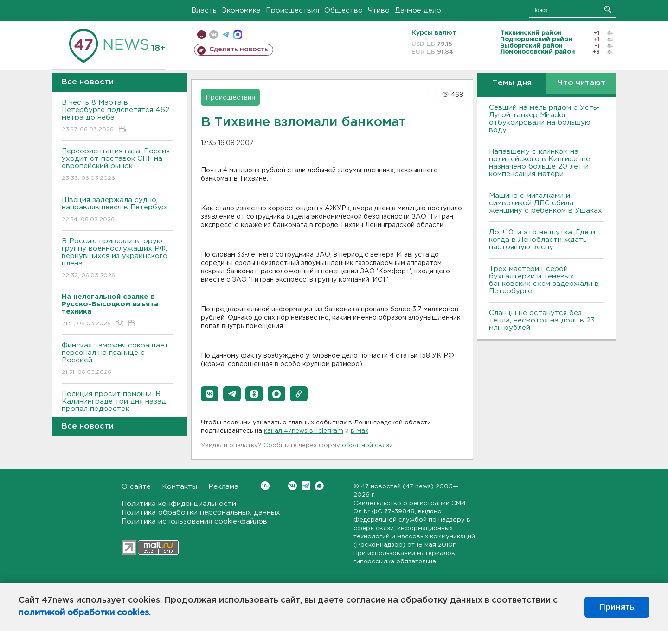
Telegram (306, 485)
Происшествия (292, 10)
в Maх (359, 431)
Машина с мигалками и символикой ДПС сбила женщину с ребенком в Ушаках (545, 203)
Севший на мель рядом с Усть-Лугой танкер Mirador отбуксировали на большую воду (544, 119)
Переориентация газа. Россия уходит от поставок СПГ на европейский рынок (117, 165)
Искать (607, 9)
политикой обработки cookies (84, 613)
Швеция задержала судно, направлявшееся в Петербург (117, 210)
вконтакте (213, 34)
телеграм (225, 34)
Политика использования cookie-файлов (194, 521)
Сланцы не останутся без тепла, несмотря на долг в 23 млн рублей (542, 320)
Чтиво (379, 10)
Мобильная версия (201, 34)
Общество (343, 10)
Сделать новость (238, 49)
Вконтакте (265, 485)
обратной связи (367, 445)
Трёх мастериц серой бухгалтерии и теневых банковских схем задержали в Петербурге (544, 280)
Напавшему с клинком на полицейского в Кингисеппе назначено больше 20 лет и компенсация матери (539, 163)
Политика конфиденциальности (179, 504)
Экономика (241, 10)
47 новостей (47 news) (397, 486)
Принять (617, 607)
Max (319, 485)
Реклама (223, 487)
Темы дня (512, 83)
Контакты (179, 487)
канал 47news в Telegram (303, 431)
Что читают (581, 83)
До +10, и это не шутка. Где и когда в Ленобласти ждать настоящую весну (542, 239)
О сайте (136, 487)
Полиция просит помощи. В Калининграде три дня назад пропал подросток (117, 408)
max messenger (237, 34)
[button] (209, 393)
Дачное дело (418, 10)
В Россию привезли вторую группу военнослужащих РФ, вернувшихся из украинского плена (117, 258)
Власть (204, 10)
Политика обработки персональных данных (201, 513)
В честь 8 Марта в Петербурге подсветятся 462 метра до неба (117, 116)
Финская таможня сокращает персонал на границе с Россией (117, 359)
